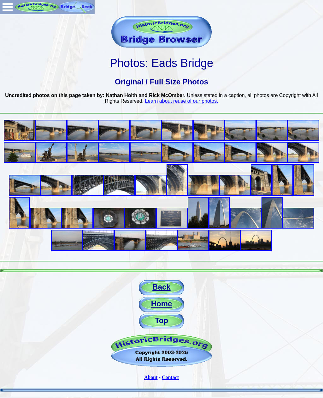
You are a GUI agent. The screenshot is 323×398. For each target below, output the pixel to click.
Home (161, 303)
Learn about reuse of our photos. (181, 101)
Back (161, 287)
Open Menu (7, 7)
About (151, 377)
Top (161, 320)
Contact (170, 377)
